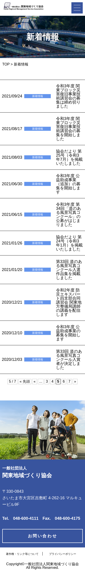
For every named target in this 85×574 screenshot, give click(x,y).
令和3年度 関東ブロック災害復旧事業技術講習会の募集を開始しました (68, 129)
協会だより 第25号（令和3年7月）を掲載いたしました (69, 157)
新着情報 (37, 96)
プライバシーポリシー (62, 554)
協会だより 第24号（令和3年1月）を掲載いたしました (69, 243)
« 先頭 (25, 381)
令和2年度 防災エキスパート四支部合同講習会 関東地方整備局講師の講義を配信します (69, 302)
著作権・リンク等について (22, 554)
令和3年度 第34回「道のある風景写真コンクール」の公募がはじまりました (68, 214)
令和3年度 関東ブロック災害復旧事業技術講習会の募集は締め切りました (68, 96)
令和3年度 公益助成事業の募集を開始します (68, 333)
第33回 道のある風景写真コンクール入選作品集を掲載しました (69, 270)
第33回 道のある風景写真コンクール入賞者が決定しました (69, 359)
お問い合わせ (42, 536)
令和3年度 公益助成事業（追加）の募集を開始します (68, 184)
